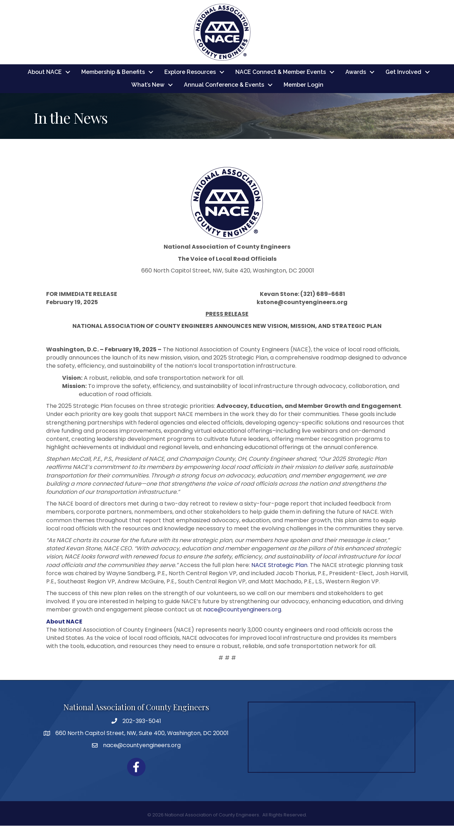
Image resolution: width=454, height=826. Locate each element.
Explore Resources (190, 72)
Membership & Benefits (113, 72)
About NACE (45, 72)
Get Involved (403, 72)
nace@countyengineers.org (242, 610)
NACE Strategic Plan (279, 565)
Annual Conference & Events (224, 85)
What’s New (147, 85)
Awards (355, 72)
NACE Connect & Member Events (280, 72)
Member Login (303, 85)
